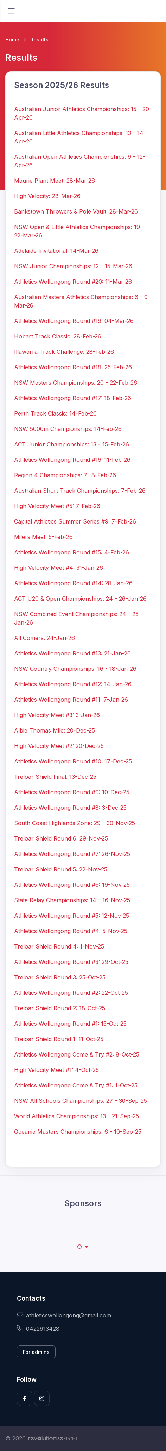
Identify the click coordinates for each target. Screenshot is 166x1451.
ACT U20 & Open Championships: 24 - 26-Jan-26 (80, 598)
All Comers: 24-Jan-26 (44, 637)
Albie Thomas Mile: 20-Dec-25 (54, 730)
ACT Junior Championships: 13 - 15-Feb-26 (71, 444)
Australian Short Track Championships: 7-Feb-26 (80, 490)
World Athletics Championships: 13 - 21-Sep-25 (76, 1116)
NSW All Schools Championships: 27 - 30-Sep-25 (80, 1100)
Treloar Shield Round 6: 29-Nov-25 (61, 838)
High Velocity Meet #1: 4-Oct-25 (56, 1069)
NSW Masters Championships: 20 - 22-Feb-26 (75, 382)
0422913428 (38, 1328)
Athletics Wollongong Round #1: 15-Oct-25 (70, 1023)
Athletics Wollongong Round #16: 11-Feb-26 (72, 459)
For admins (36, 1352)
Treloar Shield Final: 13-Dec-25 (55, 776)
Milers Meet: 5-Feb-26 (43, 536)
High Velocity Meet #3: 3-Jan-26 (57, 714)
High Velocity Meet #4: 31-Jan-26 (58, 567)
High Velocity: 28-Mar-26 (47, 196)
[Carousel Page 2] (86, 1246)
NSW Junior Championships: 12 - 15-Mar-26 (73, 266)
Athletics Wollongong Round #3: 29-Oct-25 (71, 961)
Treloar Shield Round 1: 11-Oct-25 (58, 1038)
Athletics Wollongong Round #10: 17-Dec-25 (73, 761)
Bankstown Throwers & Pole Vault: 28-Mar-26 (76, 211)
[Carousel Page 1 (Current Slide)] (79, 1246)
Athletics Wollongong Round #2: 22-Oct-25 (71, 992)
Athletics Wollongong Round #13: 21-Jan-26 (72, 653)
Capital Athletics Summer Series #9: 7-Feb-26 (75, 521)
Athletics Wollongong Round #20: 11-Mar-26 (73, 281)
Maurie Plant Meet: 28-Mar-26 (54, 180)
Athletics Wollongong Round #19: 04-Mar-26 (74, 320)
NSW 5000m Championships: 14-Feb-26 (68, 428)
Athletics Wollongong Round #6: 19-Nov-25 (72, 884)
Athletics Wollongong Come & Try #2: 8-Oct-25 (76, 1054)
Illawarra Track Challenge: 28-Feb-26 (64, 351)
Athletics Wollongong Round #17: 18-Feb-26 (72, 397)
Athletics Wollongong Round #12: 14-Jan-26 (73, 684)
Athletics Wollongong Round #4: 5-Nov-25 (70, 930)
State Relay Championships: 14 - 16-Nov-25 (72, 900)
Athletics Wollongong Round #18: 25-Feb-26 (73, 367)
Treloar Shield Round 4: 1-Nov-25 (59, 946)
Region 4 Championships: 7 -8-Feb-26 (65, 475)
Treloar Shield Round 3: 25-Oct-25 (60, 977)
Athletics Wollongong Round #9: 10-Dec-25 (71, 792)
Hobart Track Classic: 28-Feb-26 (57, 336)
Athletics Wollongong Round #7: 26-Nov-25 (72, 853)
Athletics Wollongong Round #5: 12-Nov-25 (71, 915)
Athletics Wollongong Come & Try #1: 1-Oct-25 (76, 1085)
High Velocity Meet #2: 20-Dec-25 (59, 745)
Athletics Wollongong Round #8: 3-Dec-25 (70, 807)
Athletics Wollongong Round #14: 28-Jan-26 (73, 583)
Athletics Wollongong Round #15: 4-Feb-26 (71, 552)
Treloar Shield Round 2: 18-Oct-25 (59, 1008)
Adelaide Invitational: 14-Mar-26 (56, 250)
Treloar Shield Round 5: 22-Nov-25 (60, 869)
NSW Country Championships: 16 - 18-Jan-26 (75, 668)
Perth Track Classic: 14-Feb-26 (55, 413)
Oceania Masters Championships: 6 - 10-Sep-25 (77, 1131)
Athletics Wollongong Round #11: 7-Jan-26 (71, 699)
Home (12, 39)
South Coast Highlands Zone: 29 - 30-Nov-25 (74, 822)
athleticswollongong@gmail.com (64, 1315)
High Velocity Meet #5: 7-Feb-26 (57, 505)
